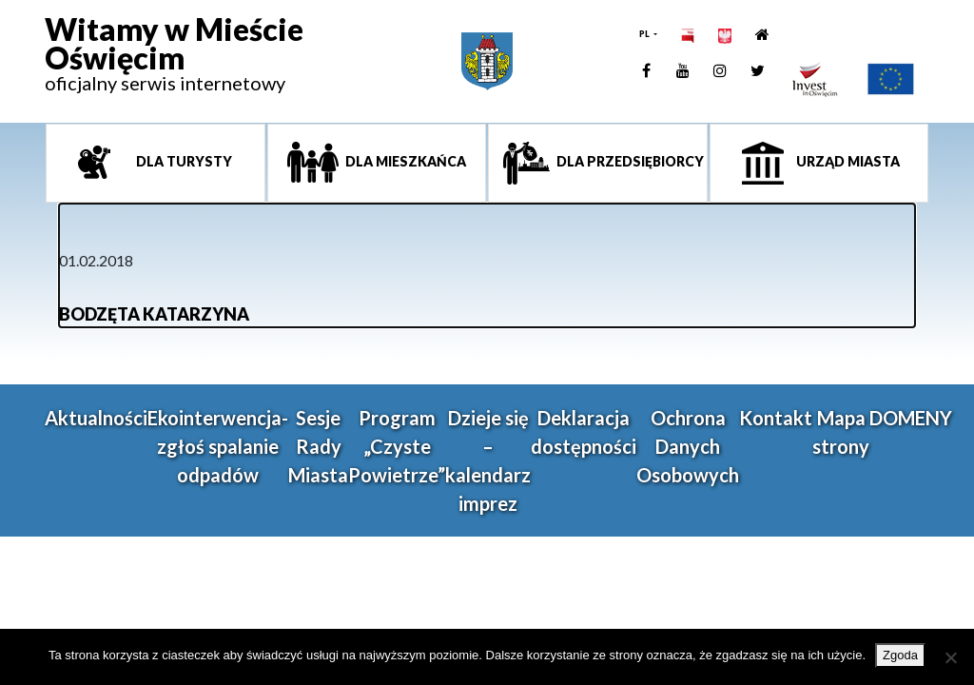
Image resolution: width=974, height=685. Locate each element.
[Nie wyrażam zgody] (950, 657)
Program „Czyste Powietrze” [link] (396, 446)
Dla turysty (182, 161)
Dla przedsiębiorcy (629, 161)
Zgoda (900, 655)
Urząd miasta (846, 161)
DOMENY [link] (910, 417)
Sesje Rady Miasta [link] (318, 446)
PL (645, 34)
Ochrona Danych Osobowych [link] (687, 446)
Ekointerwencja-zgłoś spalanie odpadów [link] (217, 446)
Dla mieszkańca (404, 161)
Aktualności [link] (96, 417)
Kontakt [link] (775, 417)
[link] (174, 62)
